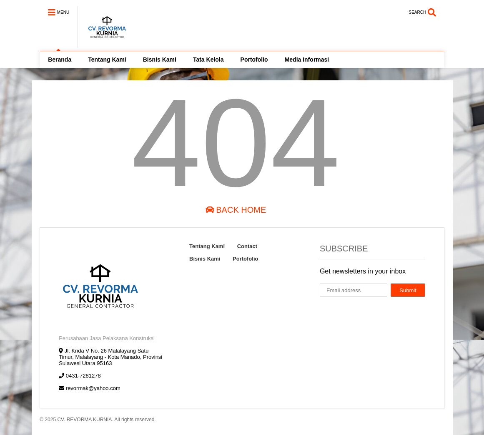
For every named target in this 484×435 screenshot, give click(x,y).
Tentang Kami (107, 59)
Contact (247, 246)
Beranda (59, 59)
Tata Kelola (208, 59)
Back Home (236, 209)
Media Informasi (307, 59)
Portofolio (254, 59)
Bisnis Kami (159, 59)
